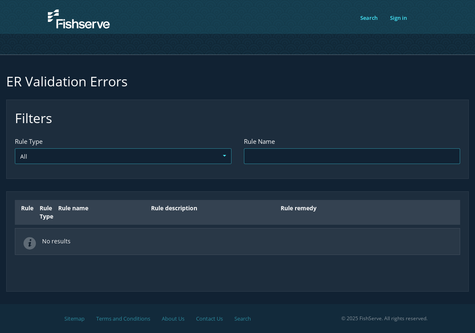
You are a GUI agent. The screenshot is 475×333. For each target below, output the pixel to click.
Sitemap (74, 318)
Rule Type (29, 141)
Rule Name (259, 141)
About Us (173, 318)
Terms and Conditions (123, 318)
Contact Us (209, 318)
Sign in (398, 17)
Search (369, 17)
